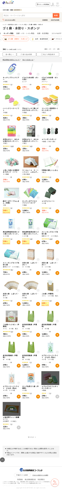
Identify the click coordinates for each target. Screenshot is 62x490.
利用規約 (20, 479)
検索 (56, 15)
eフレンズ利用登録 (43, 4)
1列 (50, 49)
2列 (54, 49)
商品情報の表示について (12, 60)
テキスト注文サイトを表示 (40, 475)
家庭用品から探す (13, 24)
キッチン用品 (23, 24)
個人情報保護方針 (30, 479)
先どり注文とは (28, 60)
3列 (58, 49)
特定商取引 (41, 479)
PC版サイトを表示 (22, 475)
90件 (18, 49)
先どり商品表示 (48, 54)
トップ (4, 24)
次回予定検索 (55, 20)
